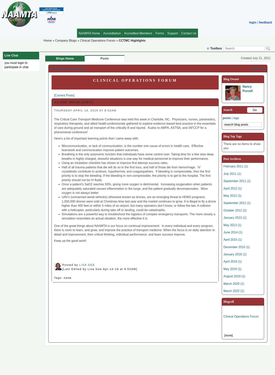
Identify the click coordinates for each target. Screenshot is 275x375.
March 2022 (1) (233, 291)
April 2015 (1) (232, 239)
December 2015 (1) (236, 247)
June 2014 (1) (232, 232)
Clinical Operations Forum (97, 40)
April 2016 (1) (232, 261)
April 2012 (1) (232, 188)
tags (236, 118)
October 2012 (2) (235, 210)
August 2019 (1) (234, 276)
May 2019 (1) (232, 269)
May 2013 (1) (232, 225)
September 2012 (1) (237, 203)
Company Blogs (66, 40)
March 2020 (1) (233, 283)
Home (48, 40)
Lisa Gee (87, 264)
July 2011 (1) (232, 173)
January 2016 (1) (235, 254)
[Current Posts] (64, 95)
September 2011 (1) (237, 181)
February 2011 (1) (235, 166)
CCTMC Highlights (132, 40)
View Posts (258, 68)
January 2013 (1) (235, 217)
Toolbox (214, 48)
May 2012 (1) (232, 195)
